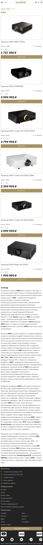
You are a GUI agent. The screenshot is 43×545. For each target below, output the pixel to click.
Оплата (3, 492)
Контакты (3, 516)
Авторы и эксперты (6, 524)
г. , (11, 472)
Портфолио (25, 516)
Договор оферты (5, 501)
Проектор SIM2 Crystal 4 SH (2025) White (17, 175)
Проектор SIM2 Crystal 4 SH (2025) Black (17, 220)
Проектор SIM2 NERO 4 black (13, 41)
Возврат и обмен (5, 495)
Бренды (3, 519)
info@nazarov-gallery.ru (8, 483)
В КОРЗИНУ (21, 57)
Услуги (23, 513)
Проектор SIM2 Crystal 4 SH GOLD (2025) (17, 131)
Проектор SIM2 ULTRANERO (12, 86)
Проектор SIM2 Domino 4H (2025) (14, 264)
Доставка (3, 489)
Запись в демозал (7, 480)
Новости (24, 519)
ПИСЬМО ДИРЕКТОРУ (21, 528)
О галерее (3, 513)
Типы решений (25, 522)
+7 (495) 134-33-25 (7, 477)
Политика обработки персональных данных (12, 507)
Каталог (3, 522)
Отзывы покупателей (6, 498)
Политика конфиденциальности (9, 504)
